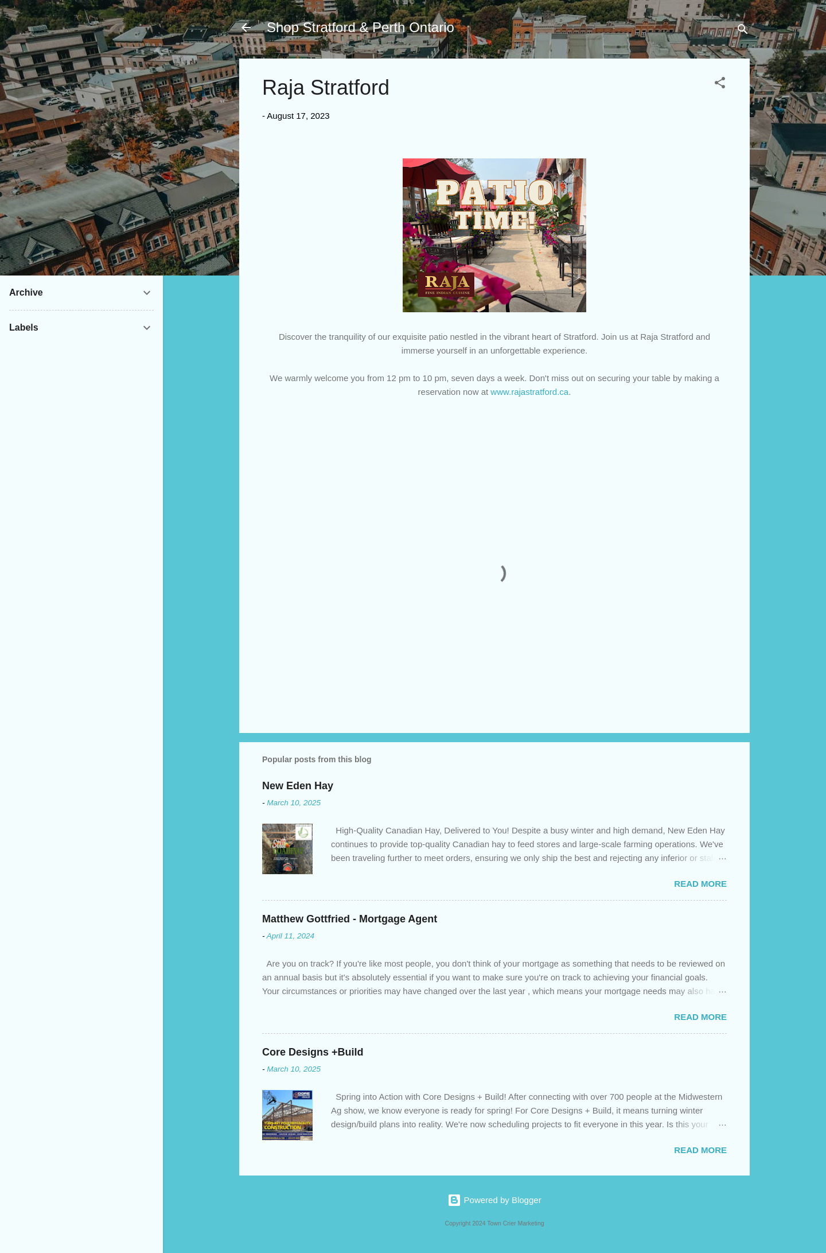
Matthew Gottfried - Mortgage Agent (349, 919)
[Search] (743, 31)
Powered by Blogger (494, 1200)
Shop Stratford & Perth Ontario (360, 27)
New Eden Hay (297, 786)
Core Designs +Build (313, 1052)
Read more (700, 884)
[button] (720, 85)
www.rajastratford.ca (529, 392)
